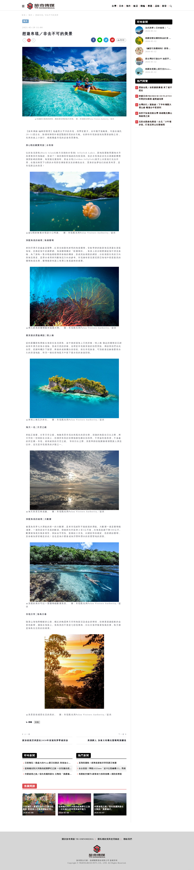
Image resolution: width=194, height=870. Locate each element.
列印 (121, 40)
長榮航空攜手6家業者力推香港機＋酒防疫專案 (100, 774)
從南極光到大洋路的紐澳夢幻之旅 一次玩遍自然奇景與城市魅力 (54, 768)
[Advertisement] (153, 146)
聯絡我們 (127, 839)
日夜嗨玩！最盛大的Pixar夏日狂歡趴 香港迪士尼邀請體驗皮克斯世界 (57, 763)
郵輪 (143, 6)
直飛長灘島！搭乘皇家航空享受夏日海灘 (98, 763)
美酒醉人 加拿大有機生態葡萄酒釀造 (107, 740)
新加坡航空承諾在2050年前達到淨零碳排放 (45, 740)
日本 (121, 6)
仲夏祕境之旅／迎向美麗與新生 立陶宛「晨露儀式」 (49, 774)
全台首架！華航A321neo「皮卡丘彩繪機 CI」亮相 (102, 768)
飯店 (135, 6)
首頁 (23, 15)
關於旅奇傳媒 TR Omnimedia (78, 839)
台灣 (114, 6)
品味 (157, 6)
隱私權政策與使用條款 (108, 839)
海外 (128, 6)
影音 (164, 6)
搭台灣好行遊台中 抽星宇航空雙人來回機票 (165, 59)
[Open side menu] (23, 6)
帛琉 (37, 722)
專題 (150, 6)
